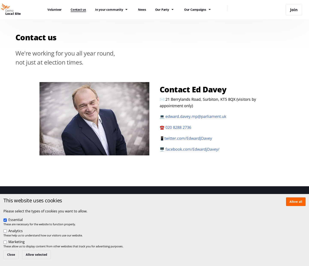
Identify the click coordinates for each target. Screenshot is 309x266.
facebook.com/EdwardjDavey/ (192, 149)
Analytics (15, 230)
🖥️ (162, 149)
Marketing (16, 241)
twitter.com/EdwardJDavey (188, 138)
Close (11, 254)
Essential (15, 219)
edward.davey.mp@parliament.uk (195, 116)
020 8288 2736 (178, 127)
